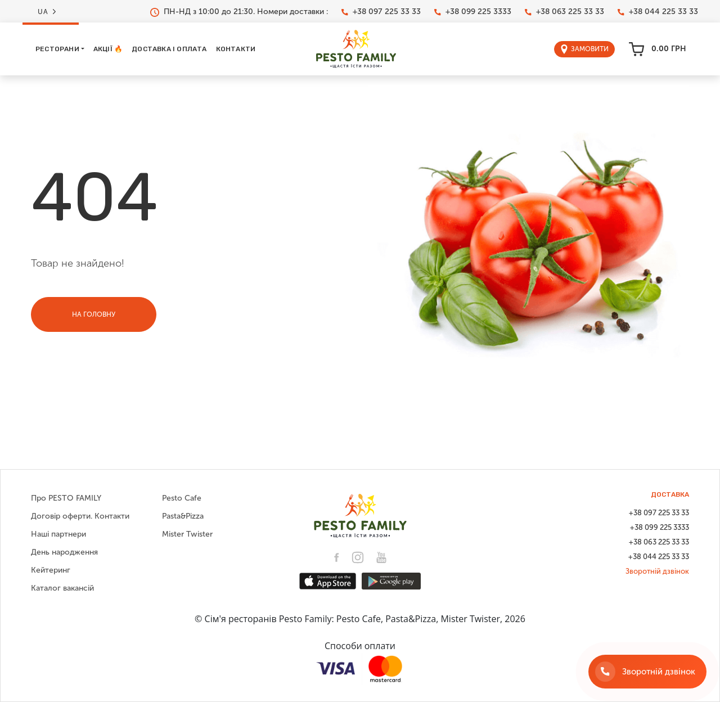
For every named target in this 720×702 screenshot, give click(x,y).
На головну (93, 314)
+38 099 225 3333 (472, 11)
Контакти (236, 49)
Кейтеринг (50, 570)
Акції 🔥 (108, 49)
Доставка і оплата (169, 49)
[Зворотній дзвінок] (647, 671)
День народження (64, 552)
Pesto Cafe (181, 498)
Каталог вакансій (62, 588)
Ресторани (57, 49)
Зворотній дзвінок (657, 571)
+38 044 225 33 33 (658, 11)
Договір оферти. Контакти (80, 516)
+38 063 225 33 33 (564, 11)
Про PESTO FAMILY (66, 498)
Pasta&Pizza (183, 516)
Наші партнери (58, 534)
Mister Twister (187, 534)
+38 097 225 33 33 (381, 11)
